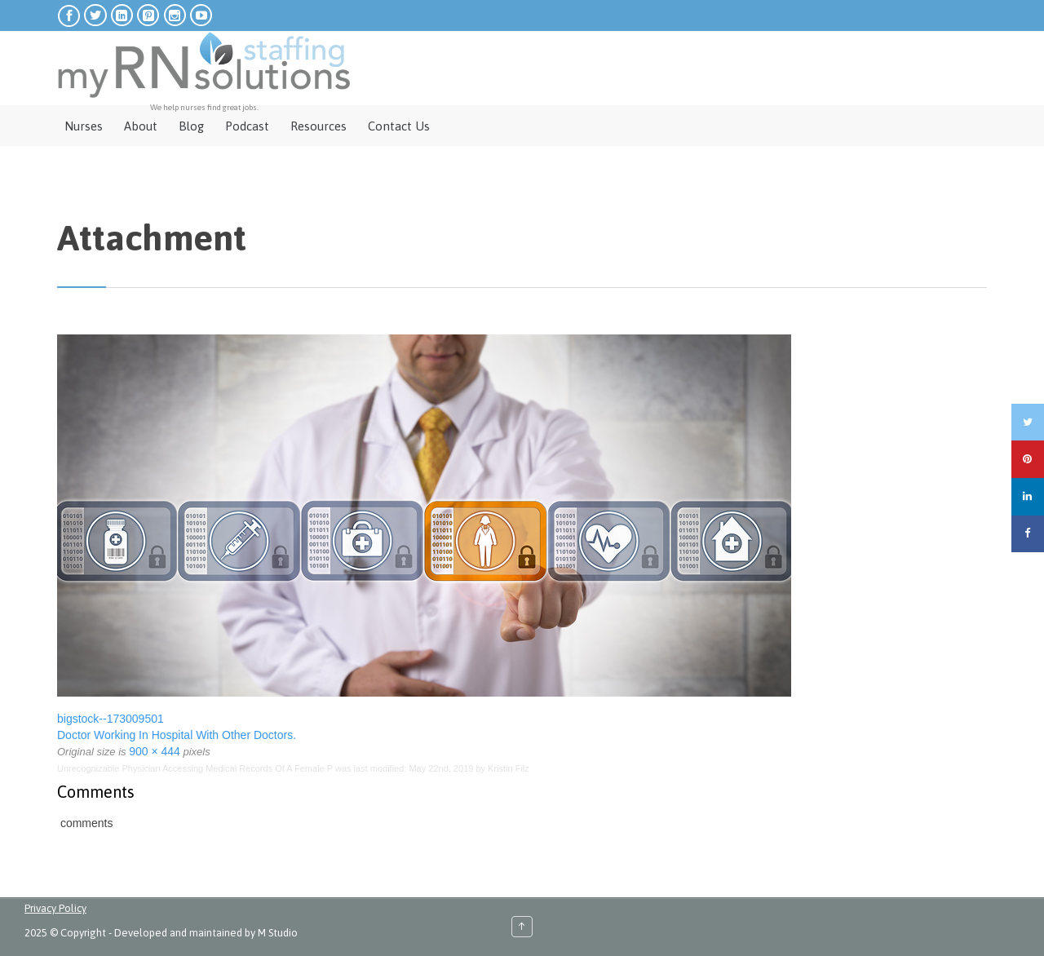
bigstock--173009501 (110, 718)
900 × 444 (154, 751)
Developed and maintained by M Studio (206, 933)
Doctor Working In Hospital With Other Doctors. (176, 734)
